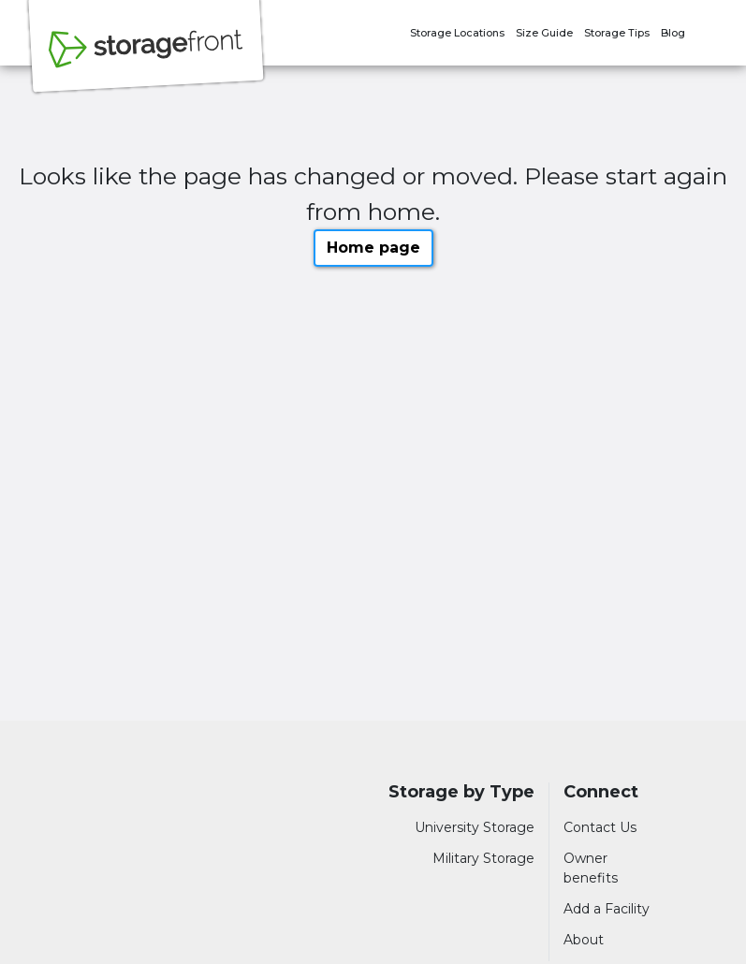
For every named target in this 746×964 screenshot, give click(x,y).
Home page (373, 247)
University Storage (474, 827)
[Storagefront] (146, 59)
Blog (673, 32)
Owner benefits (590, 868)
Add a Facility (606, 908)
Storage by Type (461, 792)
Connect (600, 792)
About (583, 939)
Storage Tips (617, 32)
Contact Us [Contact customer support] (599, 827)
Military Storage (483, 858)
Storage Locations (457, 32)
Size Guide (544, 32)
